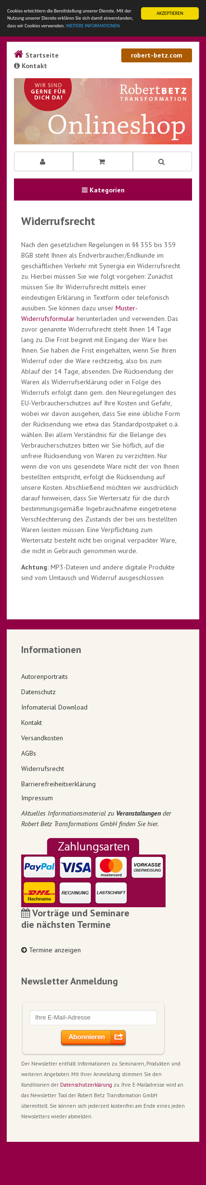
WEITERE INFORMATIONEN (93, 26)
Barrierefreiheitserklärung (58, 784)
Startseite (36, 55)
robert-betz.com (156, 55)
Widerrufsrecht (42, 768)
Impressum (37, 798)
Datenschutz (38, 691)
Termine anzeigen (51, 950)
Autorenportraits (44, 676)
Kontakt (30, 65)
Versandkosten (42, 738)
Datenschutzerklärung (86, 1084)
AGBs (28, 753)
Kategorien (103, 190)
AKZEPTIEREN (169, 13)
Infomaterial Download (54, 707)
